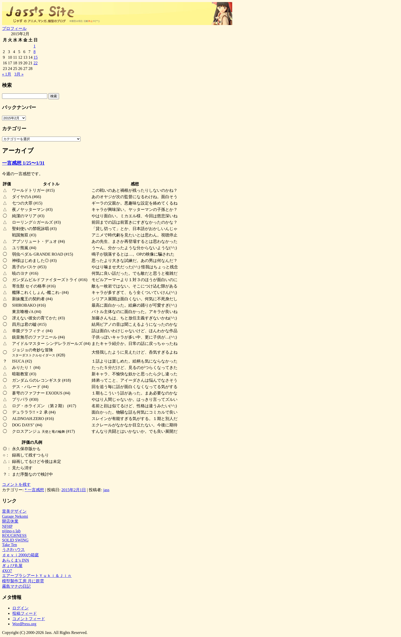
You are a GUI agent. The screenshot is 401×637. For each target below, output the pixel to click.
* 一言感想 (34, 490)
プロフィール (14, 28)
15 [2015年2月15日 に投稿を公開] (36, 57)
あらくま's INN (15, 560)
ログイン (20, 608)
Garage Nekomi (15, 516)
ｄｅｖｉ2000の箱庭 (20, 555)
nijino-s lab (11, 531)
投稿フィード (24, 613)
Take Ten (9, 545)
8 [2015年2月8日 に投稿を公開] (35, 52)
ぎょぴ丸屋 (12, 565)
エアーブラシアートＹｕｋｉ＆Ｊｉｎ (37, 575)
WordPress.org (24, 624)
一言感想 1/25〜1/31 (23, 163)
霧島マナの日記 (16, 586)
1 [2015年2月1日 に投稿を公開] (35, 46)
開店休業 (10, 521)
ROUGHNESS (14, 535)
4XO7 (7, 571)
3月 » (19, 74)
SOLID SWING (15, 540)
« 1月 (6, 74)
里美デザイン (14, 511)
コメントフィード (28, 619)
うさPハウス (13, 549)
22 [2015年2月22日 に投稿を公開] (36, 63)
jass (106, 490)
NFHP (7, 526)
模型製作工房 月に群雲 (23, 581)
